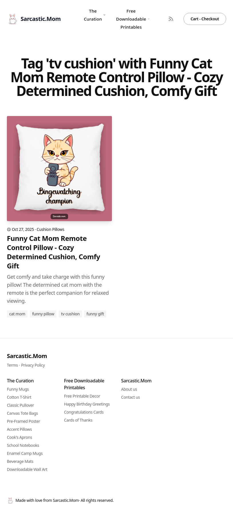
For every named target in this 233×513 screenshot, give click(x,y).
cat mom (17, 314)
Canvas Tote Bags (22, 413)
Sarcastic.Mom (27, 356)
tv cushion (70, 314)
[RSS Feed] (171, 19)
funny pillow (43, 314)
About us (129, 389)
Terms (12, 365)
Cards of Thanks (78, 420)
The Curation (95, 15)
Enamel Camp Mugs (25, 453)
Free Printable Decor (82, 396)
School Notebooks (23, 445)
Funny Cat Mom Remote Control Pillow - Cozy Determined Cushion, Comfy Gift (53, 252)
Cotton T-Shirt (19, 397)
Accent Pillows (19, 429)
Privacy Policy (33, 365)
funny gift (95, 314)
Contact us (130, 397)
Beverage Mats (20, 461)
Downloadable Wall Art (27, 469)
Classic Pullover (20, 405)
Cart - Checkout (205, 18)
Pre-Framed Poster (23, 421)
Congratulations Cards (84, 412)
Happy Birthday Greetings (87, 404)
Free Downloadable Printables (133, 19)
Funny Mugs (18, 389)
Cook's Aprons (19, 437)
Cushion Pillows (50, 229)
